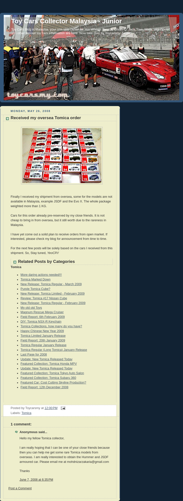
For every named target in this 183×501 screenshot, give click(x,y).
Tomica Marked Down (35, 279)
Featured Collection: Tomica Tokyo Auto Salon (52, 373)
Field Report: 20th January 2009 (43, 340)
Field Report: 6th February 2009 (43, 317)
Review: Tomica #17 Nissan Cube (44, 298)
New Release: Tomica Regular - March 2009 (51, 284)
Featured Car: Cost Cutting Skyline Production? (53, 382)
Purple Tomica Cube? (35, 289)
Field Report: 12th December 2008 (44, 387)
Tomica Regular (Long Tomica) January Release (54, 350)
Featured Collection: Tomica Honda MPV (49, 363)
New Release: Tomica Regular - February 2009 (53, 303)
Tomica (26, 413)
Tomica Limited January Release (43, 335)
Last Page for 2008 (34, 354)
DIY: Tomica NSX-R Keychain (41, 321)
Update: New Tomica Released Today (46, 359)
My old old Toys (31, 307)
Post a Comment (20, 488)
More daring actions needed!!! (41, 275)
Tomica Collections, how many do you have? (51, 326)
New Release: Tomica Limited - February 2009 (53, 293)
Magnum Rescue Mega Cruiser (42, 312)
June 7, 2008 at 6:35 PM (36, 479)
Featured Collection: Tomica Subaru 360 (48, 378)
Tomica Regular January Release (44, 345)
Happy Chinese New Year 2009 (42, 331)
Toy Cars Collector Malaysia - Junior (66, 21)
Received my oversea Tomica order (46, 117)
